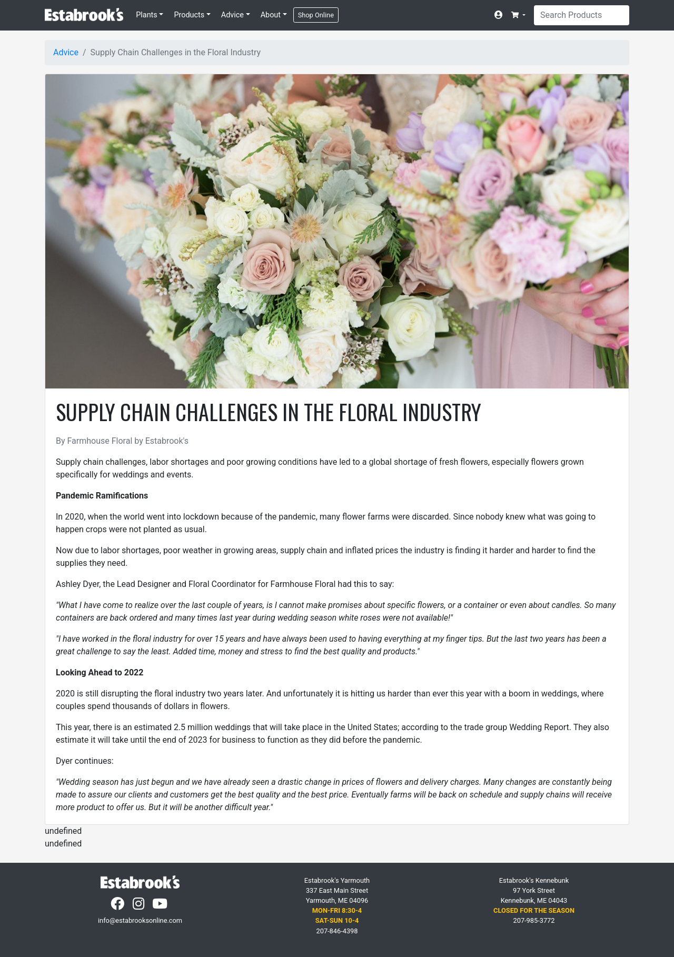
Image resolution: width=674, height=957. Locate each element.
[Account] (500, 15)
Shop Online (316, 15)
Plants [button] (146, 15)
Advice (65, 52)
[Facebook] (118, 906)
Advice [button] (232, 15)
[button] (518, 15)
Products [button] (189, 15)
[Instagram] (139, 906)
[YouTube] (161, 906)
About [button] (271, 15)
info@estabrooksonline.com (140, 920)
